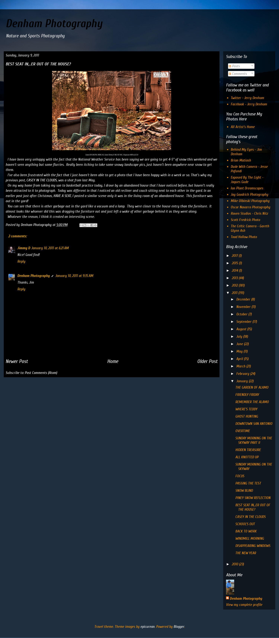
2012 (235, 285)
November (243, 307)
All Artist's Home (243, 127)
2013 (235, 278)
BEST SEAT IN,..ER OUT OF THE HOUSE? (252, 507)
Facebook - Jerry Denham (249, 104)
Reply (21, 261)
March (241, 366)
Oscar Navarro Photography (250, 207)
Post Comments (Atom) (41, 373)
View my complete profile (244, 605)
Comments (238, 74)
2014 (235, 270)
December (243, 299)
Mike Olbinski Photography (250, 201)
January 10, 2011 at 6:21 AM (50, 248)
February (243, 374)
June (240, 344)
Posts (234, 66)
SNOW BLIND (244, 490)
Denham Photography (54, 23)
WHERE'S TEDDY (246, 409)
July (239, 336)
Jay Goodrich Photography (249, 194)
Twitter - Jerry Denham (247, 98)
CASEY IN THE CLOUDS (41, 180)
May (239, 351)
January (242, 381)
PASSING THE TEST (248, 483)
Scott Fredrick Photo (245, 220)
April (240, 359)
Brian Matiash (241, 160)
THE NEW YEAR (245, 553)
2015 (235, 263)
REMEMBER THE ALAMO (252, 402)
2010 (235, 564)
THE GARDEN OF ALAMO (251, 387)
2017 (235, 255)
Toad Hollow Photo (244, 237)
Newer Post (17, 361)
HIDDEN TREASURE (248, 450)
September (244, 321)
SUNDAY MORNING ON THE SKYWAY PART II (253, 440)
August (241, 329)
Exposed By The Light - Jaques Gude (247, 179)
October (242, 314)
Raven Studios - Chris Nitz (249, 213)
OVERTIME (242, 431)
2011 (235, 293)
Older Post (207, 361)
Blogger (179, 626)
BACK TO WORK (245, 531)
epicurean (147, 626)
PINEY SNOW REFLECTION (252, 498)
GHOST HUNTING (246, 416)
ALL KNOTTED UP (247, 457)
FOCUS (239, 476)
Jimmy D (23, 248)
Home (112, 361)
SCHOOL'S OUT (245, 524)
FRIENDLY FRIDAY (247, 395)
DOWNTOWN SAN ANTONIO (253, 423)
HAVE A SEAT (62, 196)
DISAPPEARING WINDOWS (252, 546)
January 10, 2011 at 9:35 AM (74, 276)
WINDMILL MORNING (249, 538)
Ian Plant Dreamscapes (247, 188)
